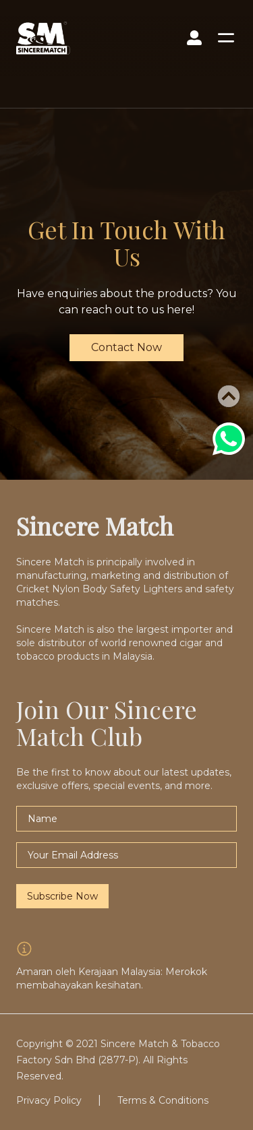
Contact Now (126, 347)
